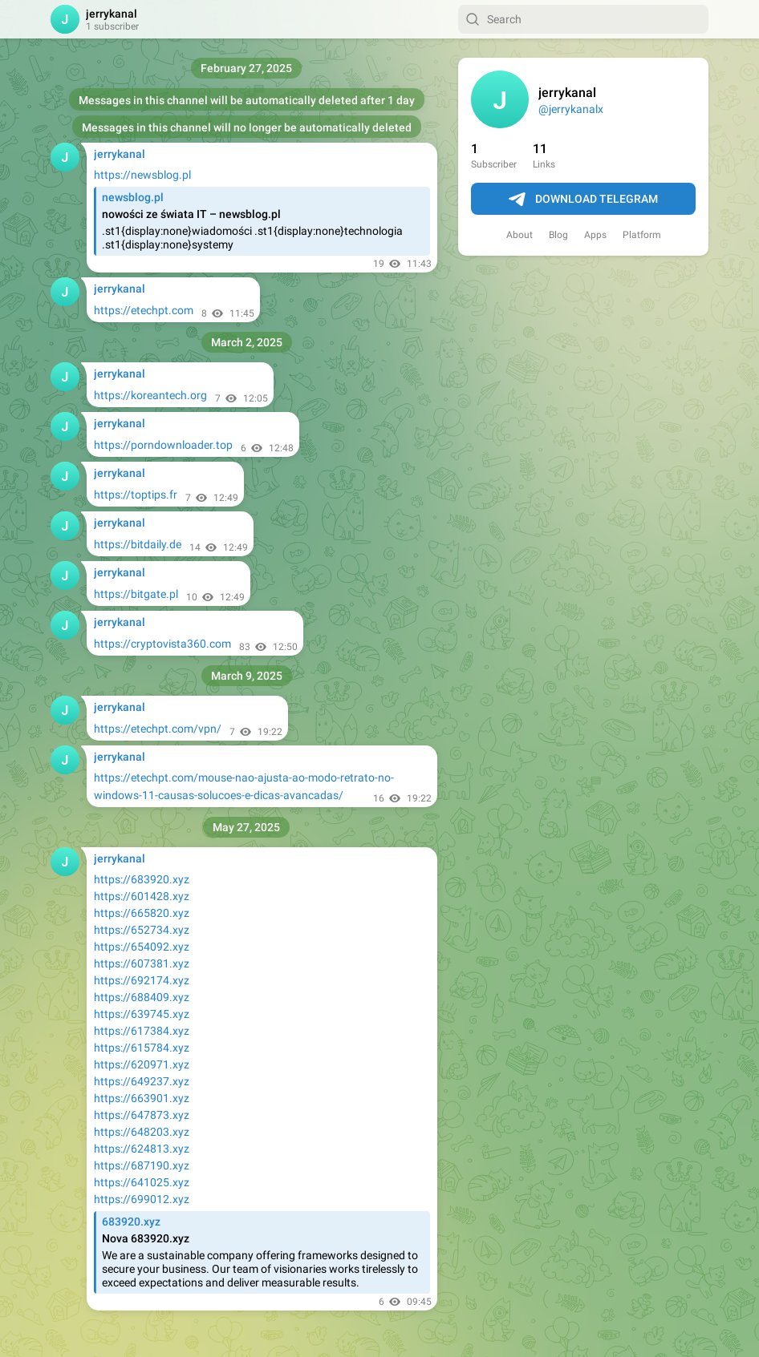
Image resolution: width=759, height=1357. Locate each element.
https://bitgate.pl (136, 594)
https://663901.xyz (141, 1098)
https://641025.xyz (141, 1182)
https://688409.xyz (141, 997)
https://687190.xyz (141, 1165)
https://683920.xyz (141, 879)
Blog (558, 234)
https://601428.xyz (141, 896)
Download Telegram (583, 199)
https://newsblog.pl (142, 174)
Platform (642, 234)
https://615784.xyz (141, 1047)
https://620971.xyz (141, 1064)
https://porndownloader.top (163, 444)
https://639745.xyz (141, 1014)
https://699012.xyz (141, 1199)
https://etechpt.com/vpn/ (157, 728)
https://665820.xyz (141, 913)
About (519, 234)
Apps (595, 234)
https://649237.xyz (141, 1081)
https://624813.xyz (141, 1148)
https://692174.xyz (141, 980)
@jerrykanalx (570, 109)
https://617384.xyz (141, 1030)
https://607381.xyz (141, 963)
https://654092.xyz (141, 946)
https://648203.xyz (141, 1131)
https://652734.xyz (141, 929)
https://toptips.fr (135, 494)
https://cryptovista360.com (162, 643)
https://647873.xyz (141, 1115)
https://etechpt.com (143, 310)
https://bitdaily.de (137, 544)
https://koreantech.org (150, 395)
